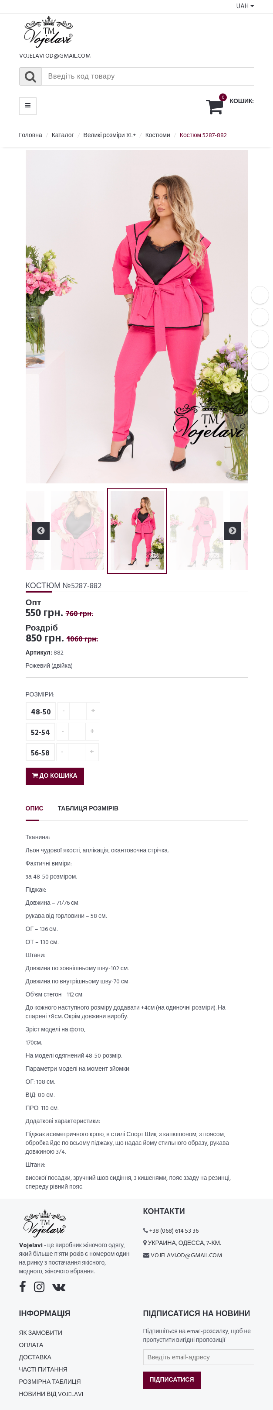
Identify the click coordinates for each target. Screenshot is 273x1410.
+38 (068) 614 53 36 (174, 1231)
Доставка (35, 1358)
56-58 (40, 753)
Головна (30, 136)
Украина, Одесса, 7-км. (184, 1243)
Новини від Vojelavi (51, 1394)
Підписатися (172, 1380)
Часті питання (43, 1370)
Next (232, 531)
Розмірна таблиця (50, 1382)
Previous (41, 531)
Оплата (31, 1346)
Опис (35, 809)
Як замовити (41, 1333)
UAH (245, 6)
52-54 (40, 733)
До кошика (55, 776)
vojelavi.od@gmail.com (55, 56)
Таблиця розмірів (88, 809)
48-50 (41, 712)
